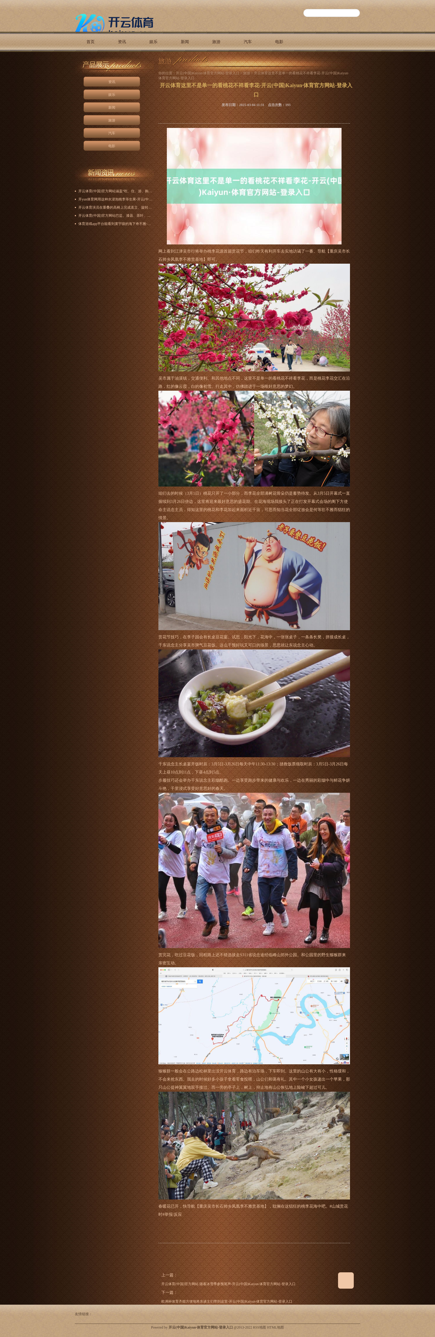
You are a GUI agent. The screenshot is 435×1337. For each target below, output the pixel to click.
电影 (279, 42)
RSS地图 (259, 1327)
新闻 (185, 42)
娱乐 (153, 42)
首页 (90, 42)
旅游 (216, 42)
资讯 (122, 42)
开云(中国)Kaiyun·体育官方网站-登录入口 (207, 73)
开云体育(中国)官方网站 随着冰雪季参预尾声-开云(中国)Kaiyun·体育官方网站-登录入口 (228, 1284)
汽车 (248, 42)
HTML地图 (275, 1327)
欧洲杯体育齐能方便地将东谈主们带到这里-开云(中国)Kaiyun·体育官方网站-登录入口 (226, 1301)
